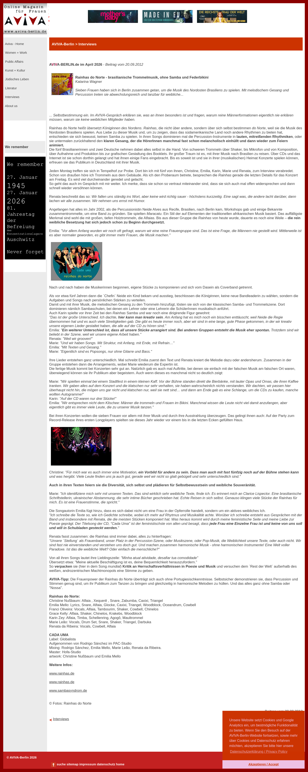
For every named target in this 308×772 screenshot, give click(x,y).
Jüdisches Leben (16, 79)
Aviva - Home (14, 44)
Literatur (10, 88)
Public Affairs (13, 61)
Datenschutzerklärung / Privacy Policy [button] (258, 751)
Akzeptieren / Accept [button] (263, 764)
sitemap (72, 764)
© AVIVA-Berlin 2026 (22, 757)
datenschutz (106, 764)
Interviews (11, 97)
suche (61, 764)
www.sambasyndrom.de (68, 691)
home (120, 764)
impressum (87, 764)
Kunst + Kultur (14, 70)
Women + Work (15, 52)
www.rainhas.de (61, 673)
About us (11, 106)
